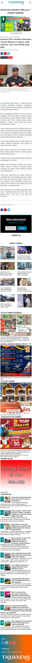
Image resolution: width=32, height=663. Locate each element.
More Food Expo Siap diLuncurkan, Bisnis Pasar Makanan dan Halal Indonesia (20, 593)
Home (1, 37)
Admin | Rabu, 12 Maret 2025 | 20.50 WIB (9, 50)
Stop (10, 57)
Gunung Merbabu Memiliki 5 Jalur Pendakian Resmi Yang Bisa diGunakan (20, 580)
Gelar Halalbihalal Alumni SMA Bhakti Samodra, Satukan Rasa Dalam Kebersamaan (6, 291)
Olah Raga (17, 37)
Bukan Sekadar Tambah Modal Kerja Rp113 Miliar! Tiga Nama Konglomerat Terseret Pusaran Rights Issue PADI (21, 513)
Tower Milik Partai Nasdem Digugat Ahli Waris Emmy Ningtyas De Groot (20, 566)
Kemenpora (6, 37)
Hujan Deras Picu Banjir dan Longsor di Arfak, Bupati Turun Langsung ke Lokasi (6, 274)
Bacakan (4, 57)
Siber (8, 652)
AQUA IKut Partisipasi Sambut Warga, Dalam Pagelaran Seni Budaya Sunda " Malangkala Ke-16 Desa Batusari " (24, 259)
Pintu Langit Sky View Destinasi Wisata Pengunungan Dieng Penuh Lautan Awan (21, 622)
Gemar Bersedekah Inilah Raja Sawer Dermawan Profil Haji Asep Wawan (21, 499)
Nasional (12, 37)
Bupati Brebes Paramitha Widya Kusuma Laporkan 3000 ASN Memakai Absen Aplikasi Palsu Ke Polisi (24, 291)
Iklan (20, 652)
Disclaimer (15, 652)
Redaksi (3, 652)
